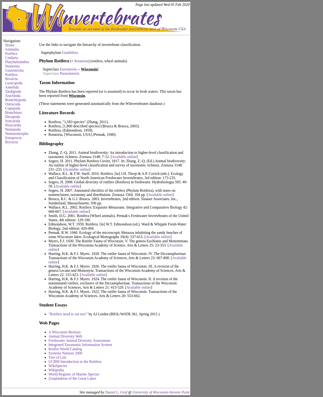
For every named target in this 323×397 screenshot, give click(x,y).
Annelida (12, 87)
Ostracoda (12, 104)
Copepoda (12, 108)
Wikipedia (56, 370)
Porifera (11, 53)
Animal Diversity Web (65, 336)
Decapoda (12, 117)
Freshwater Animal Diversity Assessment (79, 340)
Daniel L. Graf (116, 392)
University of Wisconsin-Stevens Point (161, 392)
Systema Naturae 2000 (65, 353)
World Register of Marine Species (73, 374)
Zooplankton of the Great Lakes (72, 378)
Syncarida (12, 121)
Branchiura (13, 112)
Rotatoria (81, 61)
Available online (124, 157)
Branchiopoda (15, 100)
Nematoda (13, 129)
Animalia (12, 49)
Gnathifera (70, 53)
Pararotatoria (69, 73)
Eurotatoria (68, 69)
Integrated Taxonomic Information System (80, 345)
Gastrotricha (14, 70)
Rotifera (11, 75)
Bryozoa (11, 142)
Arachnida (13, 96)
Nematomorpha (17, 134)
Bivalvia (11, 79)
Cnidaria (11, 58)
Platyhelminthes (17, 62)
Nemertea (12, 66)
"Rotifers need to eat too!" (68, 314)
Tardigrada (13, 91)
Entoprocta (13, 138)
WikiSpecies (57, 366)
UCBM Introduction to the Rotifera (74, 362)
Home (9, 45)
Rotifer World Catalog (65, 349)
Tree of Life (57, 357)
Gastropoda (13, 83)
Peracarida (13, 125)
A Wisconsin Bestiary (64, 332)
